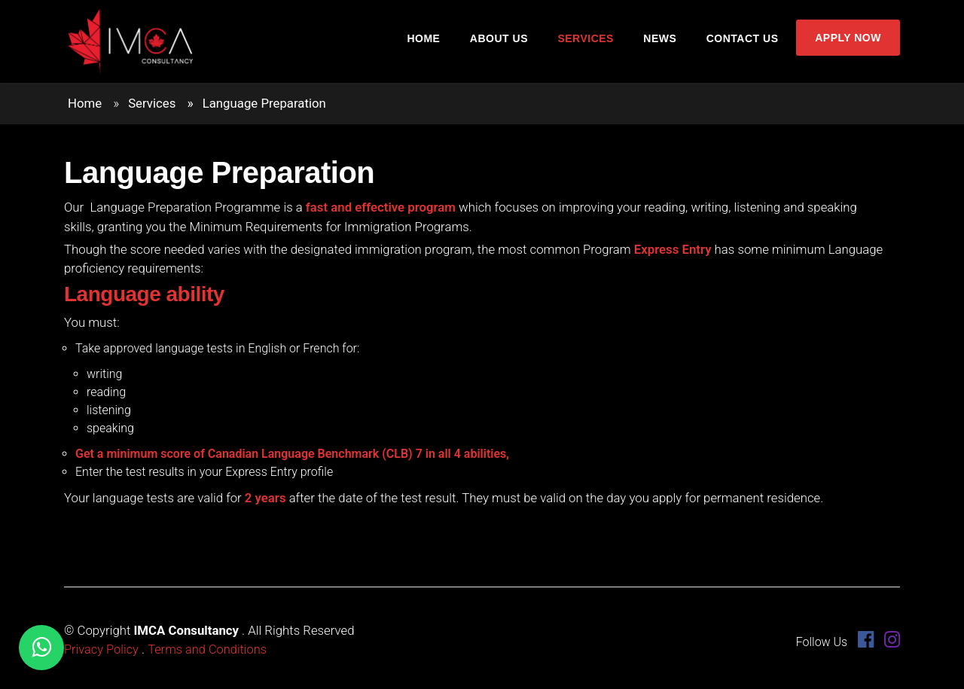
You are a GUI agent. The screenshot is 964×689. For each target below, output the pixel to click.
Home (433, 43)
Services (590, 43)
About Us (506, 43)
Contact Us (742, 43)
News (662, 43)
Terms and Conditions (210, 649)
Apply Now (846, 42)
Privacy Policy (102, 649)
